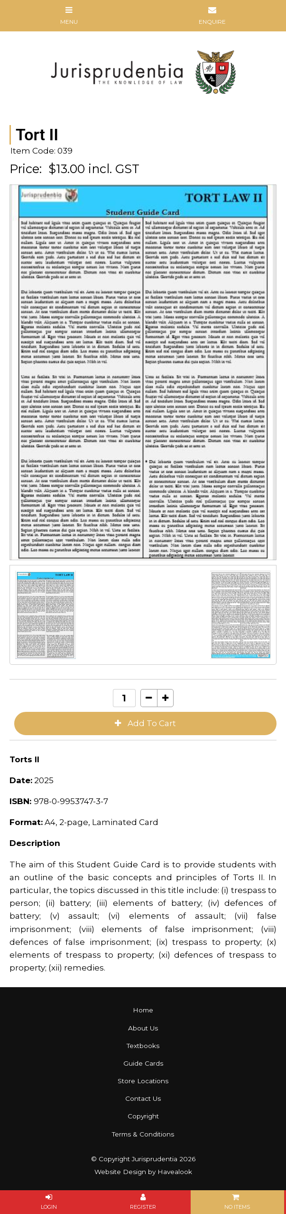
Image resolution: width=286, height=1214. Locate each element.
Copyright (143, 1116)
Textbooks (143, 1045)
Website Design (120, 1171)
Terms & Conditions (143, 1134)
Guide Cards (143, 1063)
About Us (143, 1028)
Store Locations (143, 1081)
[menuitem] (143, 1010)
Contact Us (143, 1098)
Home (143, 1010)
